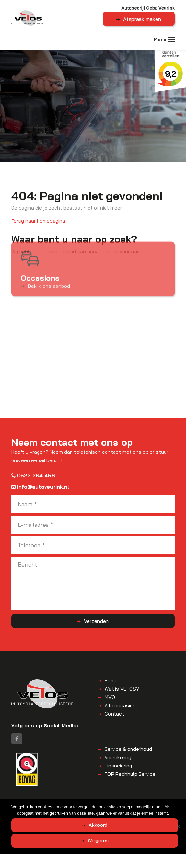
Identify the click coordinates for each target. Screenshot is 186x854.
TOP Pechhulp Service (130, 774)
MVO (110, 697)
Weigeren (98, 840)
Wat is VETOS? (122, 688)
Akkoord (98, 825)
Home (111, 680)
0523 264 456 (33, 475)
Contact (114, 713)
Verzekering (118, 757)
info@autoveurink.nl (40, 487)
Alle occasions (122, 705)
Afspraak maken (142, 19)
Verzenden (96, 621)
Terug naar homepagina (38, 221)
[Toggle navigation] (171, 39)
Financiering (118, 765)
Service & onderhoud (128, 749)
